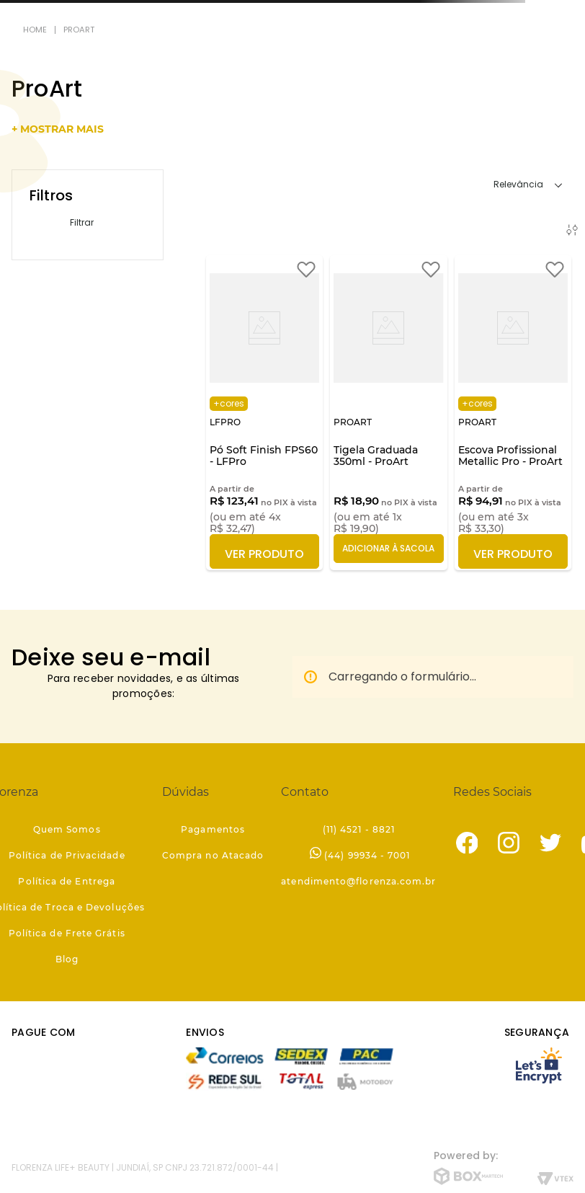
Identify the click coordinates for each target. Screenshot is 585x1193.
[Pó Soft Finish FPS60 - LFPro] (264, 412)
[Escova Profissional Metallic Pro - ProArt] (513, 412)
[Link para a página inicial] (35, 30)
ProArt (78, 30)
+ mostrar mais (58, 129)
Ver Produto (264, 554)
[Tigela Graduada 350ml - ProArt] (388, 412)
